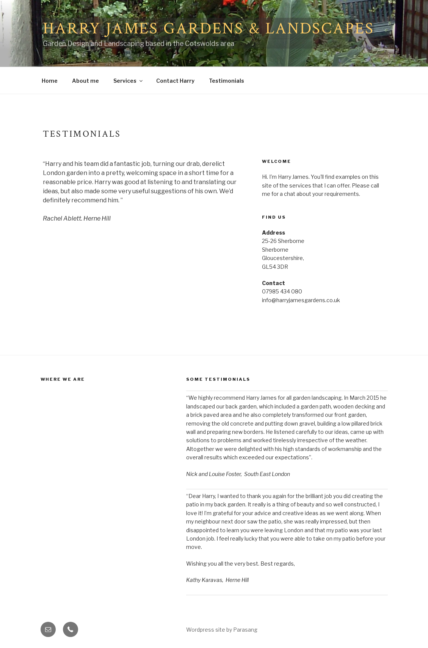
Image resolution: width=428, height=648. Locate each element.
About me (85, 80)
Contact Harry (175, 80)
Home (50, 80)
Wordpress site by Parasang (221, 629)
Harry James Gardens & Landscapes (208, 28)
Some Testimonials (218, 379)
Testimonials (226, 80)
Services (128, 80)
